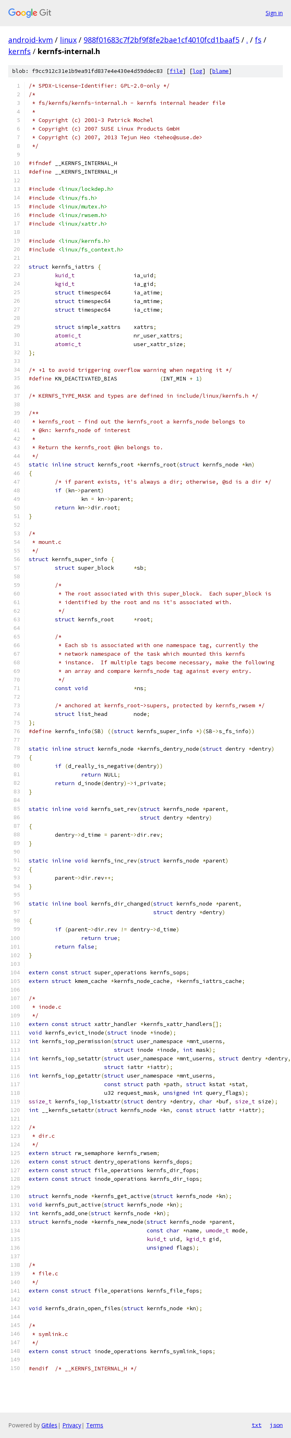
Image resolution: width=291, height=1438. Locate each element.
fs (258, 40)
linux (68, 40)
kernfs (19, 51)
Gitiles (49, 1425)
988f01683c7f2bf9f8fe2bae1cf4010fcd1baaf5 (161, 40)
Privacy (71, 1425)
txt (256, 1425)
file (176, 71)
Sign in (274, 13)
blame (220, 71)
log (197, 71)
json (276, 1425)
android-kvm (30, 40)
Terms (94, 1425)
